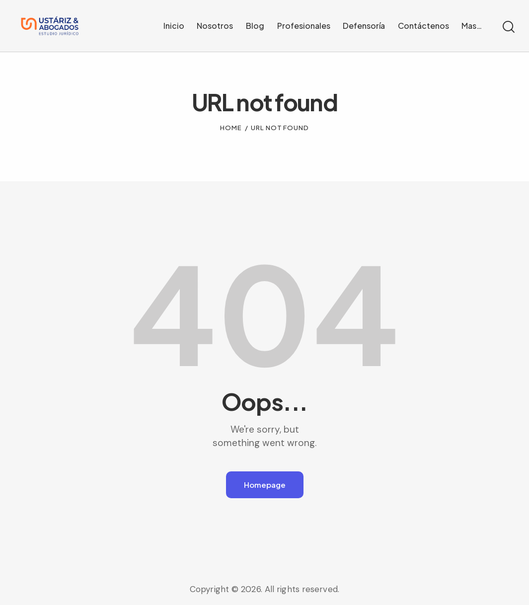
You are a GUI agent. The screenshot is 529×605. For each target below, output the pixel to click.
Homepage (265, 480)
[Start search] (508, 25)
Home (231, 124)
